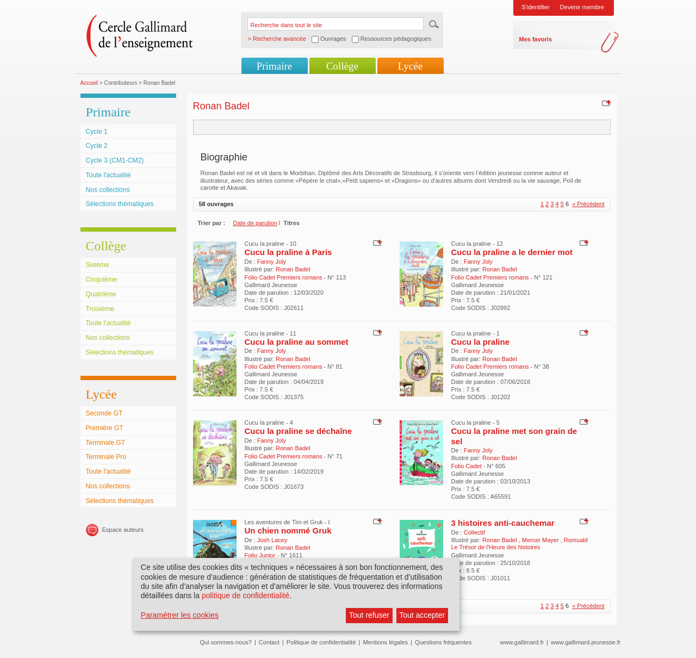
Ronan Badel (293, 269)
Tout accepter (422, 615)
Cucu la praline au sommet (297, 341)
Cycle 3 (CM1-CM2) (115, 160)
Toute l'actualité (108, 175)
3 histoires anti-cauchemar (503, 522)
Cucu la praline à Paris (288, 252)
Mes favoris (535, 39)
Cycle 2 (97, 146)
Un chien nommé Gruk (288, 530)
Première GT (104, 428)
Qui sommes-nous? (226, 642)
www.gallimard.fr (522, 642)
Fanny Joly (271, 261)
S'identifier (536, 7)
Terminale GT (106, 442)
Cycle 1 (97, 131)
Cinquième (101, 279)
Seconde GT (104, 413)
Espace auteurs (123, 529)
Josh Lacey (272, 540)
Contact (269, 642)
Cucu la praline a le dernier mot (512, 252)
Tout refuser (369, 615)
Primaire (274, 66)
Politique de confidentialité (321, 642)
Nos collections (108, 190)
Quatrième (101, 294)
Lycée (410, 66)
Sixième (97, 265)
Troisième (100, 309)
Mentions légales (385, 642)
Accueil (89, 83)
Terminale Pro (106, 457)
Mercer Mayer (541, 540)
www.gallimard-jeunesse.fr (585, 642)
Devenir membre (582, 7)
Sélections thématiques (120, 204)
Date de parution (255, 223)
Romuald (576, 540)
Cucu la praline (480, 341)
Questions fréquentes (443, 642)
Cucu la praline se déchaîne (298, 431)
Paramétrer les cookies (180, 615)
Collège (342, 66)
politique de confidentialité (245, 595)
